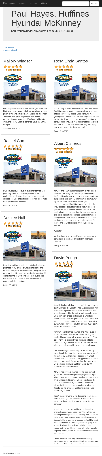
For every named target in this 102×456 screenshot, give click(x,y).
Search (94, 4)
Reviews (22, 3)
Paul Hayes (9, 3)
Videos (44, 3)
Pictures (33, 3)
